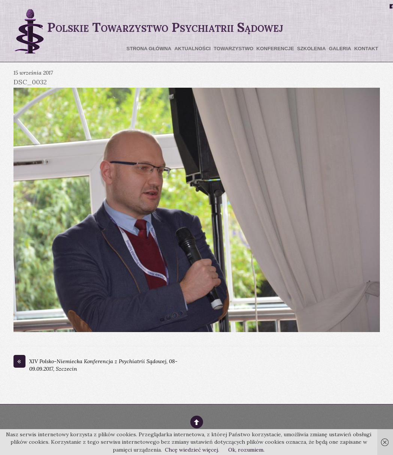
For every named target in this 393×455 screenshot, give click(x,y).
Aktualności (192, 48)
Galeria (340, 48)
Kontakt (366, 48)
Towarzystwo (233, 48)
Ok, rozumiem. (246, 449)
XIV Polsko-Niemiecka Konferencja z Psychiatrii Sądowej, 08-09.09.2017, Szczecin (95, 365)
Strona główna (149, 48)
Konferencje (275, 48)
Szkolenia (311, 48)
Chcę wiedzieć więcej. (192, 449)
